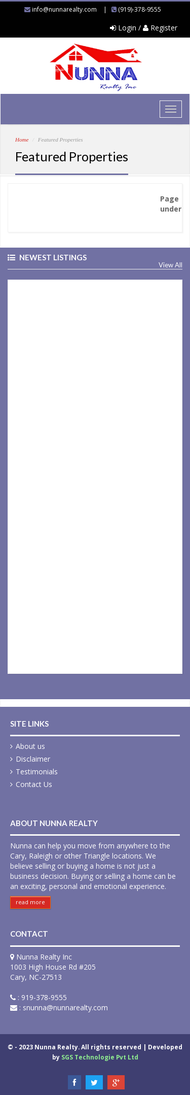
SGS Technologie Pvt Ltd (99, 1057)
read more (30, 902)
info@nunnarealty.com (64, 9)
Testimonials (37, 771)
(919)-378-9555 (139, 9)
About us (30, 746)
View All (170, 265)
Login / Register (143, 27)
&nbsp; (95, 475)
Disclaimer (33, 759)
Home (21, 139)
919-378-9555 (44, 997)
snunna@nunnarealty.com (65, 1007)
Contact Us (34, 784)
